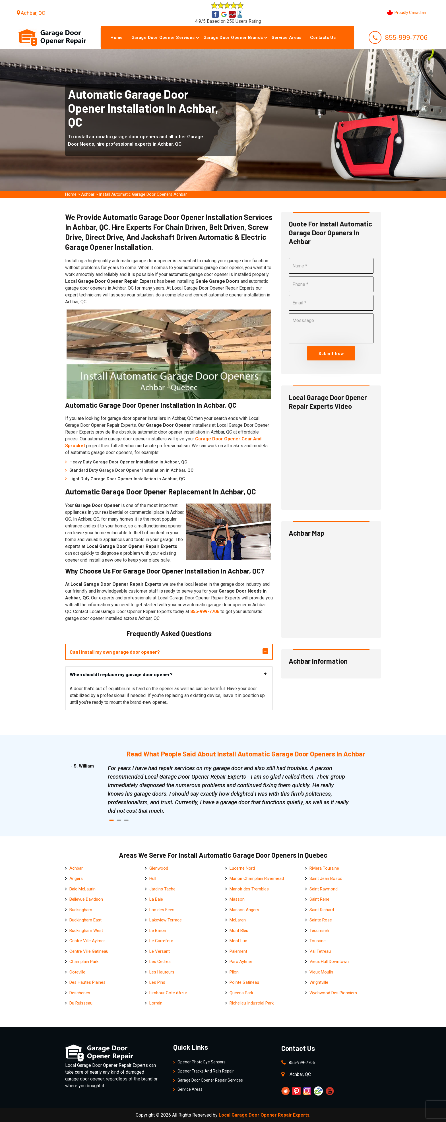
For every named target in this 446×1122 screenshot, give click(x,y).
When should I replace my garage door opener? (121, 674)
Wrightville (318, 982)
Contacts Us (323, 37)
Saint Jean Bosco (325, 878)
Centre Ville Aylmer (87, 940)
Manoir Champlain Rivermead (257, 878)
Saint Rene (319, 899)
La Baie (156, 899)
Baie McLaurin (82, 889)
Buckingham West (86, 930)
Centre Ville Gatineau (88, 951)
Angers (76, 878)
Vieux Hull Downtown (329, 961)
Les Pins (157, 982)
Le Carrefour (161, 940)
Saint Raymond (323, 889)
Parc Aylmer (241, 961)
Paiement (238, 951)
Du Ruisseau (80, 1003)
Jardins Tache (162, 889)
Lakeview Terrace (165, 920)
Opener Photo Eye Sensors (201, 1062)
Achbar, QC (33, 13)
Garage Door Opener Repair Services (210, 1080)
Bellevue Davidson (86, 899)
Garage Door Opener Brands (233, 37)
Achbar (87, 194)
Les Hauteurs (161, 972)
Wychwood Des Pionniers (333, 992)
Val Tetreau (320, 951)
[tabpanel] (229, 789)
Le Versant (159, 951)
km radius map (331, 585)
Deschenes (79, 992)
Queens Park (241, 992)
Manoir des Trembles (249, 889)
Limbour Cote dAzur (168, 992)
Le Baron (157, 930)
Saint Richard (321, 909)
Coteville (77, 972)
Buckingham (80, 909)
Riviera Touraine (324, 868)
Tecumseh (319, 930)
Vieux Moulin (321, 972)
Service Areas (287, 37)
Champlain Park (83, 961)
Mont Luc (238, 940)
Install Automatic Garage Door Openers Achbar (143, 194)
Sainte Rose (320, 920)
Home (116, 37)
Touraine (317, 940)
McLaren (238, 920)
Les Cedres (160, 961)
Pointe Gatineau (244, 982)
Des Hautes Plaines (87, 982)
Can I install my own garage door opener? (115, 652)
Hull (152, 878)
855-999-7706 (406, 37)
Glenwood (158, 868)
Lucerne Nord (242, 868)
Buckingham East (85, 920)
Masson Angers (244, 909)
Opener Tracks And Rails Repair (205, 1071)
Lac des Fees (161, 909)
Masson (237, 899)
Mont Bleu (239, 930)
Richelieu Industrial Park (252, 1003)
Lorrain (155, 1003)
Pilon (234, 972)
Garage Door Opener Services (163, 37)
